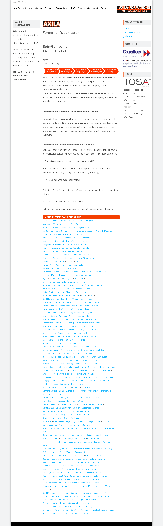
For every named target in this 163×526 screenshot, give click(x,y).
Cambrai (46, 330)
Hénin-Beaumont (80, 333)
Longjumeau (64, 435)
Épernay (53, 306)
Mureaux (54, 384)
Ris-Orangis (75, 418)
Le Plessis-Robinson (58, 442)
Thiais (66, 493)
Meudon (63, 439)
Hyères (80, 401)
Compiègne (94, 330)
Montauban (60, 401)
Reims (45, 306)
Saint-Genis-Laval (103, 350)
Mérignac (79, 275)
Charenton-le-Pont (101, 493)
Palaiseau (47, 422)
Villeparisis (80, 381)
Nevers (46, 316)
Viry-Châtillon (94, 422)
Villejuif (45, 496)
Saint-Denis (47, 466)
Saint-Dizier (95, 306)
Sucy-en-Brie (76, 493)
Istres (45, 238)
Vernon (93, 258)
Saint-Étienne (54, 292)
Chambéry (93, 360)
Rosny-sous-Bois (50, 476)
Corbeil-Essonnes (50, 425)
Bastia (85, 513)
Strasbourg (72, 343)
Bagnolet (69, 459)
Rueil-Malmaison (93, 439)
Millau (83, 234)
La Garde (71, 401)
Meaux (91, 374)
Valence (73, 258)
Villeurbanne (78, 354)
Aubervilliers (47, 469)
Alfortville (62, 483)
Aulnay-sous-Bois (92, 462)
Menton (46, 231)
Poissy (74, 384)
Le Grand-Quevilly (65, 367)
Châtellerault (81, 411)
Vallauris (46, 228)
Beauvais (52, 333)
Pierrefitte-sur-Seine (93, 469)
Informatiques (35, 8)
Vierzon (46, 251)
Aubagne (46, 241)
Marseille (86, 238)
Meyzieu (88, 354)
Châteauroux (73, 282)
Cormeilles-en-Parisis (51, 510)
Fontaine (79, 286)
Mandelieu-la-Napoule (84, 231)
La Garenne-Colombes (52, 456)
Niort (80, 398)
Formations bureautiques (56, 8)
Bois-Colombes (101, 435)
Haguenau (66, 347)
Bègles (66, 272)
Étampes (105, 422)
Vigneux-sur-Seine (79, 422)
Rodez (76, 234)
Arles (94, 238)
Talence (62, 275)
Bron (45, 357)
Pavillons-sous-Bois (97, 459)
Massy (61, 425)
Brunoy (45, 418)
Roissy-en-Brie (80, 374)
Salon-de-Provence (73, 238)
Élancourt (58, 394)
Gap (72, 224)
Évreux (45, 262)
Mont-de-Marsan (83, 289)
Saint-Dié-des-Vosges (58, 415)
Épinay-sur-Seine (84, 476)
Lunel (45, 282)
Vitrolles (65, 241)
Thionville (61, 313)
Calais (51, 337)
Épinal (45, 415)
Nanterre (79, 456)
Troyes (45, 234)
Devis (103, 8)
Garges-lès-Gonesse (98, 510)
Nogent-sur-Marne (102, 486)
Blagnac (46, 268)
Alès (52, 265)
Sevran (45, 462)
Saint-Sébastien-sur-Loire (53, 296)
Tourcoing (69, 323)
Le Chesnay (85, 388)
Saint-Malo (61, 282)
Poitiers (71, 411)
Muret (68, 265)
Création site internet (88, 8)
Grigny (66, 418)
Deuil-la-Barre (57, 507)
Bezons (68, 507)
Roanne (79, 292)
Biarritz (82, 340)
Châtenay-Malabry (50, 452)
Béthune (76, 337)
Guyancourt (57, 388)
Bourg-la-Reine (58, 459)
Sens (71, 415)
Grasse (79, 224)
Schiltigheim (84, 343)
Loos (60, 320)
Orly (44, 500)
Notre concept (19, 8)
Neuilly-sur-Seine (78, 435)
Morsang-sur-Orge (61, 428)
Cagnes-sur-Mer (84, 228)
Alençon (61, 333)
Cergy (80, 500)
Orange (96, 408)
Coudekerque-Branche (85, 323)
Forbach (46, 313)
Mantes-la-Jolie (72, 391)
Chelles (46, 374)
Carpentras (86, 408)
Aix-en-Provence (56, 238)
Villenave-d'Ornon (50, 275)
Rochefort (86, 248)
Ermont (63, 503)
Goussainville (73, 503)
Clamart (54, 439)
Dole (67, 289)
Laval (45, 309)
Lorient (72, 309)
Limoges (91, 411)
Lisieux (66, 245)
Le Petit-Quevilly (49, 367)
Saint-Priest (53, 354)
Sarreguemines (73, 313)
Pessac (70, 275)
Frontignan (67, 279)
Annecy (46, 364)
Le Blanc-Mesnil (56, 479)
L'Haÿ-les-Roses (98, 479)
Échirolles (89, 286)
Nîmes (45, 265)
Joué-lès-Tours (49, 286)
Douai (55, 326)
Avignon (46, 411)
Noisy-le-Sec (59, 469)
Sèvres (87, 452)
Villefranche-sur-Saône (70, 350)
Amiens (97, 398)
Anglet (45, 343)
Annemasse (87, 364)
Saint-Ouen (63, 476)
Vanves (69, 452)
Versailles (47, 388)
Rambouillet (92, 381)
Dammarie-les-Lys (64, 374)
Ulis (88, 425)
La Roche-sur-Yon (58, 411)
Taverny (89, 507)
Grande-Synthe (82, 330)
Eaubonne (113, 510)
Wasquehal (76, 326)
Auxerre (79, 415)
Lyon (45, 354)
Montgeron (75, 428)
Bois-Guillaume (80, 367)
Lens (45, 340)
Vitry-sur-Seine (56, 496)
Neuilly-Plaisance (94, 473)
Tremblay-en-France (51, 473)
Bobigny (79, 469)
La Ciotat (83, 241)
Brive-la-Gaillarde (67, 251)
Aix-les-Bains (81, 360)
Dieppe (45, 371)
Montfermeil (66, 473)
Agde (45, 279)
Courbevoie (97, 449)
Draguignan (82, 405)
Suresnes (78, 452)
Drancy (45, 479)
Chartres (53, 262)
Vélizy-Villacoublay (68, 398)
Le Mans (70, 360)
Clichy (62, 452)
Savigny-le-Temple (50, 381)
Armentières (65, 326)
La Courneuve (81, 459)
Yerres (69, 425)
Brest (77, 262)
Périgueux (67, 255)
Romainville (94, 466)
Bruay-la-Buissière (88, 337)
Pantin (82, 473)
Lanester (89, 309)
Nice (72, 231)
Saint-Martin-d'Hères (65, 286)
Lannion (58, 255)
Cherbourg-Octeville (91, 303)
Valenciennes (77, 320)
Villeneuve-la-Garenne (81, 449)
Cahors (84, 299)
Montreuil (66, 462)
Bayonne (74, 340)
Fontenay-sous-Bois (81, 479)
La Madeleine (90, 320)
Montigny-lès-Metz (89, 313)
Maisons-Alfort (103, 496)
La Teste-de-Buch (78, 272)
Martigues (56, 241)
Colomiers (60, 265)
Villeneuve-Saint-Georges (58, 500)
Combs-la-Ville (49, 377)
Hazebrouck (48, 323)
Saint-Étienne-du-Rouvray (98, 367)
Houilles (46, 384)
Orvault (68, 296)
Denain (71, 330)
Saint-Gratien (78, 507)
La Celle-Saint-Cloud (51, 398)
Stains (75, 473)
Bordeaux (57, 272)
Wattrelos (63, 316)
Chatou (67, 388)
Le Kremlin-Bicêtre (66, 486)
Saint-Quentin (89, 221)
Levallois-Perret (75, 442)
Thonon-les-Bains (58, 364)
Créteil (73, 500)
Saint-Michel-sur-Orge (61, 422)
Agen (91, 299)
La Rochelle (75, 248)
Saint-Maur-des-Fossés (52, 493)
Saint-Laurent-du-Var (59, 231)
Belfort (86, 415)
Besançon (47, 258)
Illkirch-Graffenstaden (51, 347)
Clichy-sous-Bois (66, 466)
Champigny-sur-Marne (73, 496)
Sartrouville (64, 384)
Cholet (62, 303)
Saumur (77, 303)
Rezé (91, 296)
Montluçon (47, 224)
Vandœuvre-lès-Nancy (58, 309)
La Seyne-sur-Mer (63, 408)
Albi (44, 401)
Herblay (55, 503)
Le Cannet (72, 228)
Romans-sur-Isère (60, 258)
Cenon (88, 275)
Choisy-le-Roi (73, 483)
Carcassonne (55, 234)
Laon (80, 221)
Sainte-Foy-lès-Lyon (87, 357)
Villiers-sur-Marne (50, 486)
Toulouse (55, 268)
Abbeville (88, 398)
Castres (51, 401)
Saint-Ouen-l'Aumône (79, 510)
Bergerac (77, 255)
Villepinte (70, 469)
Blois (45, 292)
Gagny (68, 479)
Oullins (45, 350)
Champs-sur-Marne (102, 371)
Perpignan (62, 343)
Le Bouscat (71, 268)
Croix (98, 323)
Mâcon (45, 360)
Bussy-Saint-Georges (98, 377)
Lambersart (88, 326)
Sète (59, 279)
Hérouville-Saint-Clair (79, 245)
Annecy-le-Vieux (73, 364)
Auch (63, 268)
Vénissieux (54, 350)
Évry (52, 418)
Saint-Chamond (67, 292)
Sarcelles (69, 513)
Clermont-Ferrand (56, 340)
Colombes (47, 449)
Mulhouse (95, 347)
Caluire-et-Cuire (87, 350)
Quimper (69, 262)
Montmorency (90, 500)
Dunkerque (47, 326)
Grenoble (98, 286)
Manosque (64, 224)
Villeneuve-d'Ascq (76, 316)
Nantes (84, 296)
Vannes (80, 309)
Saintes (65, 248)
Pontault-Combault (64, 377)
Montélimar (83, 258)
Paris (96, 364)
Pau (66, 340)
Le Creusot (102, 357)
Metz (54, 313)
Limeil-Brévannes (50, 483)
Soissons (72, 221)
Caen (92, 245)
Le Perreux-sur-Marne (84, 486)
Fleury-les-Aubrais (63, 299)
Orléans (75, 299)
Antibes (55, 228)
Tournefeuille (78, 265)
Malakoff (99, 456)
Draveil (59, 418)
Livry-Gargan (77, 462)
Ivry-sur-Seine (89, 496)
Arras (45, 337)
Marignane (47, 245)
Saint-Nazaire (48, 299)
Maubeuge (59, 323)
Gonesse (46, 507)
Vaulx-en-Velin (66, 354)
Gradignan (47, 272)
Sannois (65, 510)
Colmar (75, 347)
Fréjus (91, 405)
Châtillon (90, 435)
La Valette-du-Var (50, 405)
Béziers (52, 279)
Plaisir (81, 384)
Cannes (63, 228)
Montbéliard (88, 255)
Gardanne (57, 245)
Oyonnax (46, 221)
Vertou (76, 296)
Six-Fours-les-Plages (67, 405)
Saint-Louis (85, 347)
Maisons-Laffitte (105, 381)
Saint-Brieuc (48, 255)
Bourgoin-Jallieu (49, 289)
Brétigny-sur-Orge (89, 428)
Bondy (72, 476)
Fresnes (96, 483)
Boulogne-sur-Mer (63, 337)
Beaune (79, 251)
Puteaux (46, 439)
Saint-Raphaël (48, 408)
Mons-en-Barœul (49, 320)
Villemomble (55, 462)
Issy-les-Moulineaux (77, 439)
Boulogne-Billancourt (92, 442)
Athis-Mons (47, 428)
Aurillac (46, 248)
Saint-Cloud (89, 456)
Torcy (53, 374)
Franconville (86, 503)
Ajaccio (78, 513)
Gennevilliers (68, 456)
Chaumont (84, 306)
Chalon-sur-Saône (57, 360)
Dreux (61, 262)
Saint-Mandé (86, 483)
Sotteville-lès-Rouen (58, 371)
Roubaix (54, 316)
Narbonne (67, 234)
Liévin (68, 333)
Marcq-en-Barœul (59, 330)
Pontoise (46, 503)
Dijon (86, 251)
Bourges (54, 251)
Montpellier (78, 279)
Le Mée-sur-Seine (67, 381)
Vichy (55, 224)
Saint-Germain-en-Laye (89, 391)
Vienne (60, 289)
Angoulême (55, 248)
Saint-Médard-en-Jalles (96, 272)
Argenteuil (47, 513)
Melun (111, 377)
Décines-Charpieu (70, 357)
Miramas (74, 241)
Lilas (56, 466)
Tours (82, 282)
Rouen (113, 367)
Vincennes (87, 493)
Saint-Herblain (90, 292)
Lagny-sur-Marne (85, 371)
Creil (44, 333)
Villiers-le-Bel (58, 513)
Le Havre (72, 371)
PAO (73, 8)
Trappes (75, 388)
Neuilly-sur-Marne (100, 476)
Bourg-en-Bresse (59, 221)
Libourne (82, 268)
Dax (72, 289)
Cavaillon (76, 408)
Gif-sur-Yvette (79, 425)
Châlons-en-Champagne (68, 306)
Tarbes (53, 343)
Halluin (67, 320)
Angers (69, 303)
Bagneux (46, 459)
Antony (45, 442)
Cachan (46, 490)
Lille (87, 316)
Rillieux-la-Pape (55, 357)
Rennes (52, 282)
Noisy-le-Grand (81, 466)
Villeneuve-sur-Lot (50, 303)
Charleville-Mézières (103, 231)
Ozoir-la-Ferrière (80, 377)
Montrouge (108, 449)
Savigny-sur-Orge (50, 435)
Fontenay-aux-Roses (61, 449)
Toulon (99, 405)
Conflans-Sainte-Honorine (53, 391)
